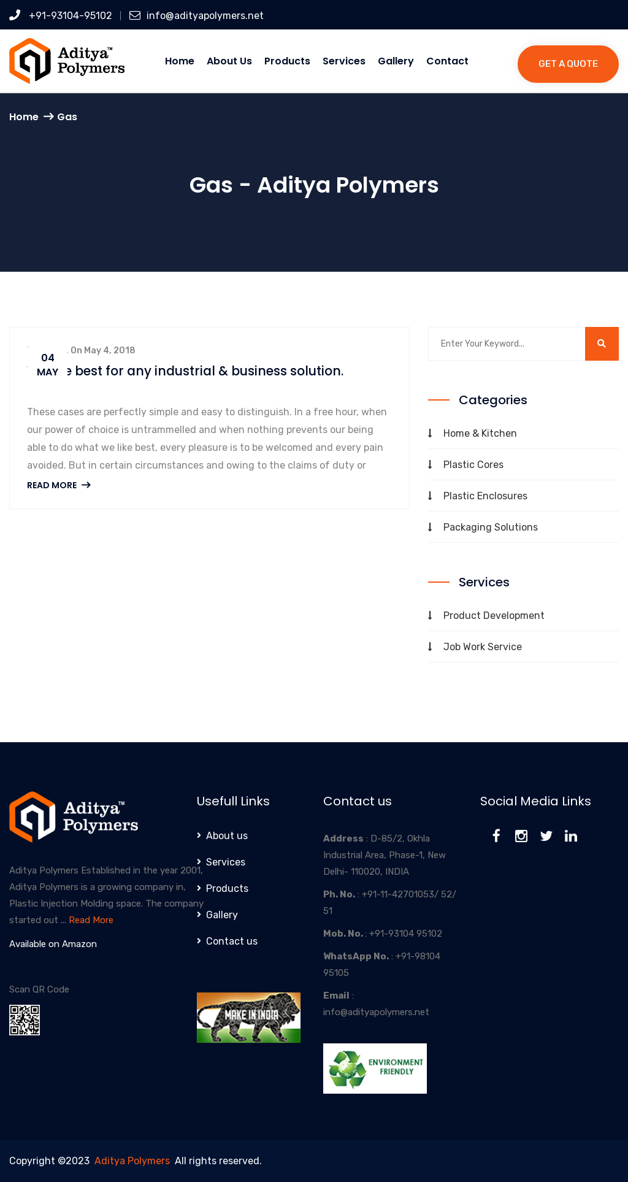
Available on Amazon (53, 944)
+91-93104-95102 (60, 15)
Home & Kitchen (480, 433)
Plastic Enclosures (485, 496)
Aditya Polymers (132, 1161)
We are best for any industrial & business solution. (190, 371)
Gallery (396, 61)
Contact (447, 61)
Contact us (232, 941)
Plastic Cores (473, 464)
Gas (67, 117)
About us (229, 61)
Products (287, 61)
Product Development (494, 615)
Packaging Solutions (490, 527)
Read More (58, 485)
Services (344, 61)
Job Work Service (482, 647)
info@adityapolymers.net (196, 15)
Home (179, 61)
